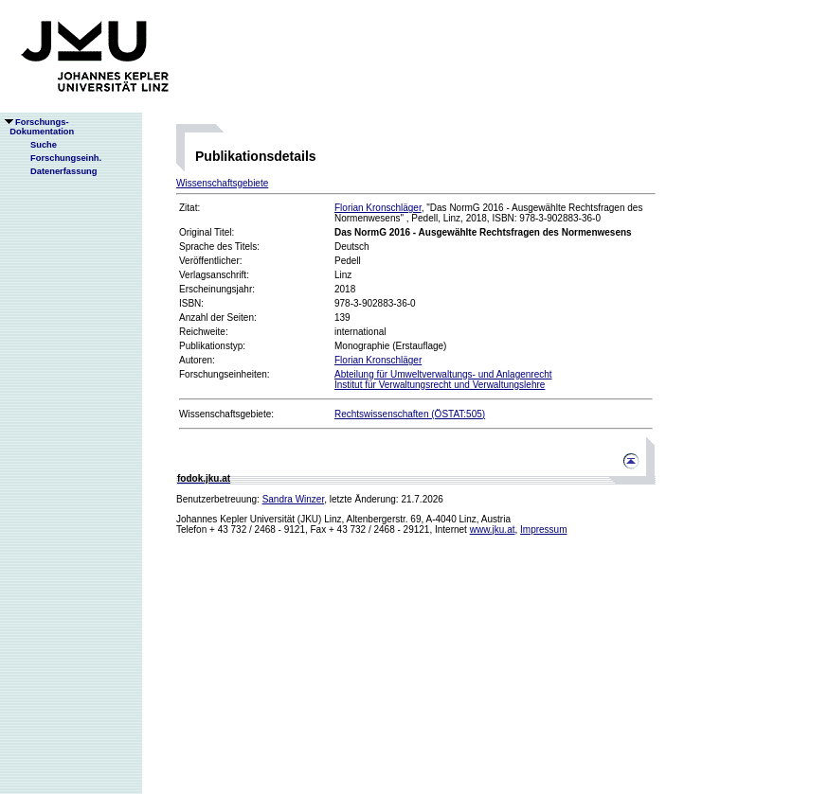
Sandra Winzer (293, 499)
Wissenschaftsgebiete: (226, 414)
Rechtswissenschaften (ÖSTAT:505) (409, 414)
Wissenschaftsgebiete (222, 183)
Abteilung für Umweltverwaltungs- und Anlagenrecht (443, 374)
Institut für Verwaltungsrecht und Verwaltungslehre (439, 384)
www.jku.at (492, 529)
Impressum (543, 529)
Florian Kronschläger (378, 208)
